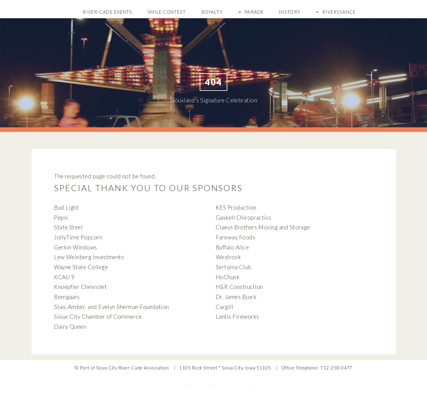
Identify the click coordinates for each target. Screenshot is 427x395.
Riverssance (339, 12)
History (289, 12)
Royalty (212, 12)
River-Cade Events (107, 12)
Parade (254, 12)
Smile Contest (166, 12)
